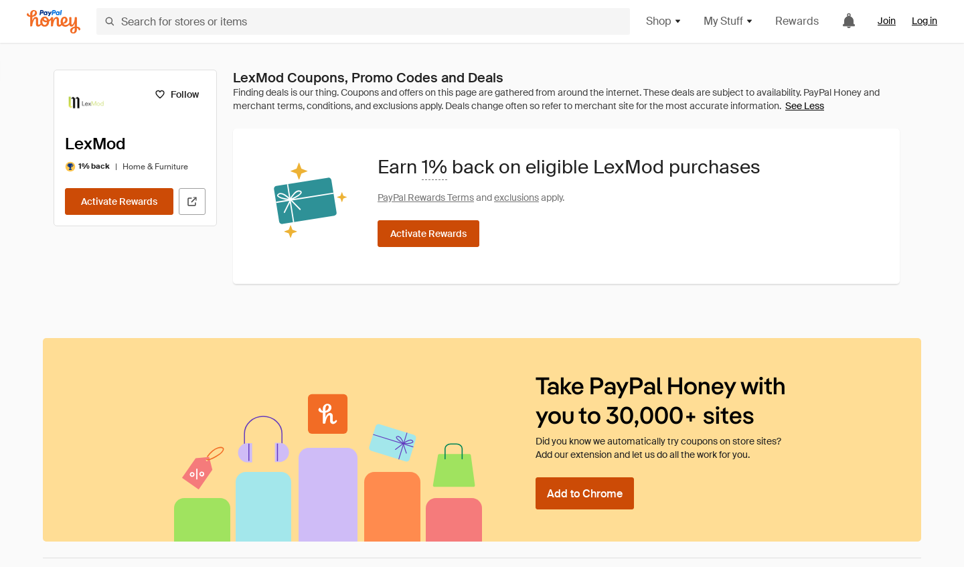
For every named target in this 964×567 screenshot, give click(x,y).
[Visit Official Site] (192, 201)
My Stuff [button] (729, 21)
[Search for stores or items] (363, 21)
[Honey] (53, 21)
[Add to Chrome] (585, 493)
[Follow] (176, 94)
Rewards (797, 21)
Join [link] (887, 21)
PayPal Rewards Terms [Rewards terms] (426, 197)
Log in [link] (924, 21)
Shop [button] (664, 21)
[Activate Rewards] (119, 201)
